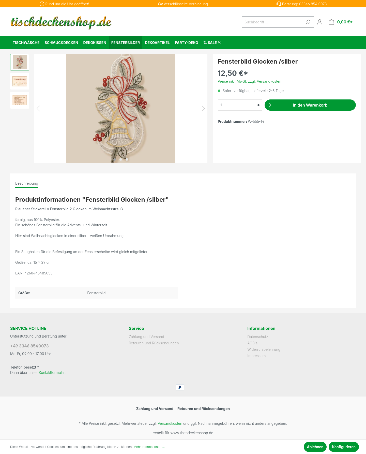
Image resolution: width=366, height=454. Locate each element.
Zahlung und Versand (146, 336)
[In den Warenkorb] (310, 105)
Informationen (261, 328)
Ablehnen (315, 447)
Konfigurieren (344, 447)
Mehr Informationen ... (149, 447)
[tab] (26, 183)
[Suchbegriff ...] (272, 22)
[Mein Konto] (320, 22)
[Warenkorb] (341, 22)
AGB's (252, 343)
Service (136, 328)
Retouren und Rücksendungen (154, 343)
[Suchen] (308, 22)
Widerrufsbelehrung (263, 349)
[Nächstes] (203, 108)
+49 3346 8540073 (29, 345)
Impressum (256, 356)
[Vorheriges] (38, 108)
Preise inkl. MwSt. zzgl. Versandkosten (249, 81)
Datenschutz (257, 336)
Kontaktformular (52, 372)
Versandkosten (170, 423)
